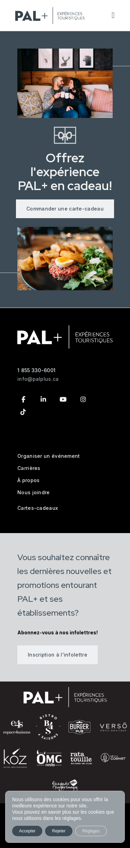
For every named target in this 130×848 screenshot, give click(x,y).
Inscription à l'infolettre (57, 655)
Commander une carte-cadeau (65, 209)
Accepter (27, 831)
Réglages (91, 831)
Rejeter (59, 831)
